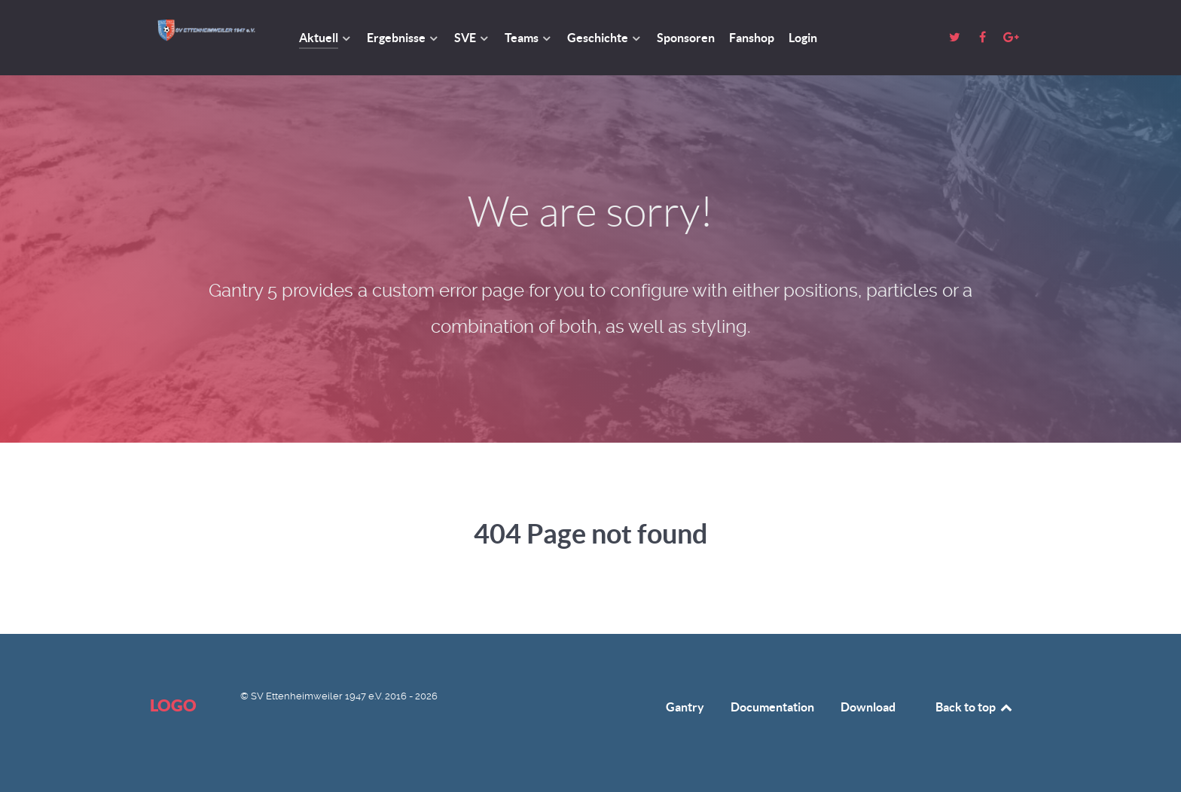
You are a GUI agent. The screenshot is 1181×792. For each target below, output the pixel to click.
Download (868, 707)
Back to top (974, 707)
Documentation (772, 707)
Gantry (685, 707)
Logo (173, 705)
